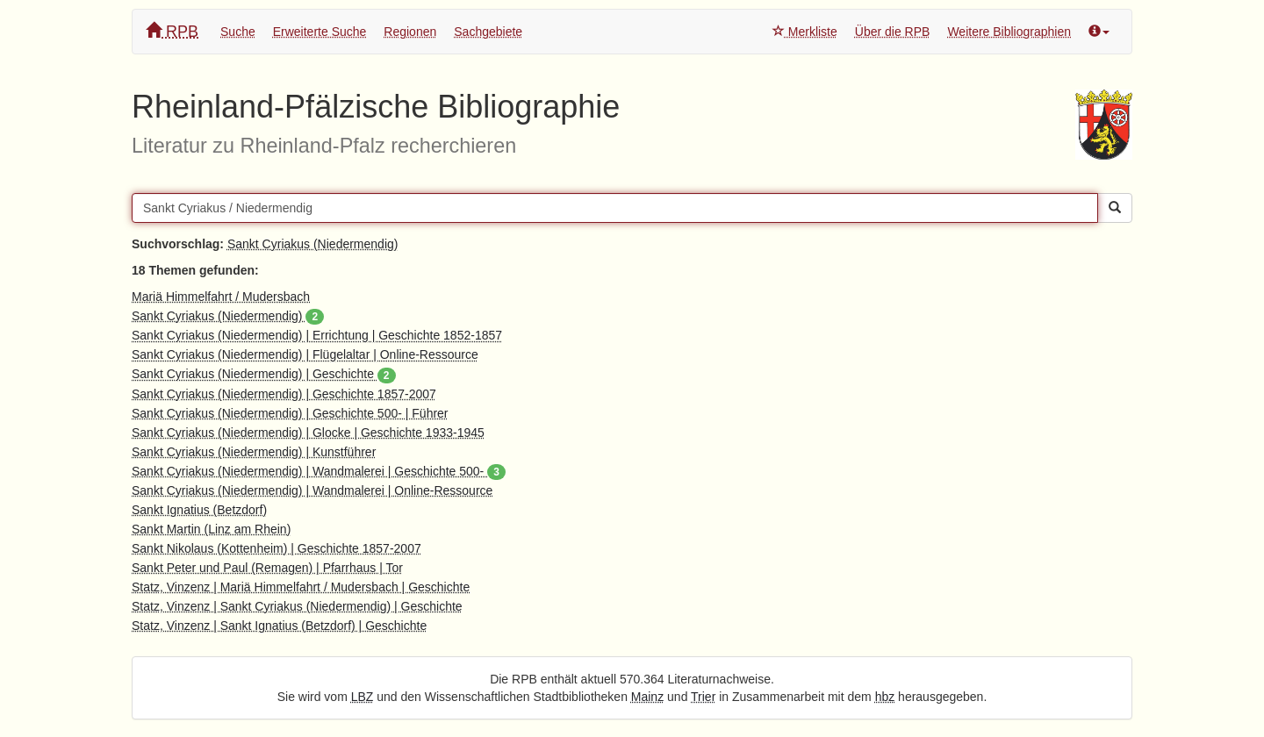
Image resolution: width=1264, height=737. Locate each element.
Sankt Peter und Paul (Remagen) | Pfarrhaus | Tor (267, 568)
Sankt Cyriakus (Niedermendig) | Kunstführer (254, 452)
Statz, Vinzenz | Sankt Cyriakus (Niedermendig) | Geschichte (297, 606)
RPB (172, 31)
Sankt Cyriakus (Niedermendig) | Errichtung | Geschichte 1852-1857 (317, 335)
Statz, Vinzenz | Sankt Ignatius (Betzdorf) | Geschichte (279, 626)
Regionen (410, 32)
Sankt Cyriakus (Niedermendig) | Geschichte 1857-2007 (284, 394)
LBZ (362, 697)
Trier (703, 697)
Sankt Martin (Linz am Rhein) (211, 529)
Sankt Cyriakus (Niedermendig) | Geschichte (264, 374)
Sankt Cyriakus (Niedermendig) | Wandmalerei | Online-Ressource (312, 490)
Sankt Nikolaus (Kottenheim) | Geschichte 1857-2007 (276, 548)
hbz (885, 697)
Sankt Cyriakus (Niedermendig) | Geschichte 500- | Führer (290, 413)
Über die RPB (892, 32)
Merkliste (804, 32)
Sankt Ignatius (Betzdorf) (199, 510)
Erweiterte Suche (320, 32)
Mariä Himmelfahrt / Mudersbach (221, 297)
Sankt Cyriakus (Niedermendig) (313, 244)
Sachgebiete (488, 32)
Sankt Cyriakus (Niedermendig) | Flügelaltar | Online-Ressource (305, 354)
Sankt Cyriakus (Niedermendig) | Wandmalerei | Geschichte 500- (319, 471)
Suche (237, 32)
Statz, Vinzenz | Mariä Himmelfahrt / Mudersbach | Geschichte (301, 587)
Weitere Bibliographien (1009, 32)
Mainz (647, 697)
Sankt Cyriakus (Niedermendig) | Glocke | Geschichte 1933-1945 (308, 433)
